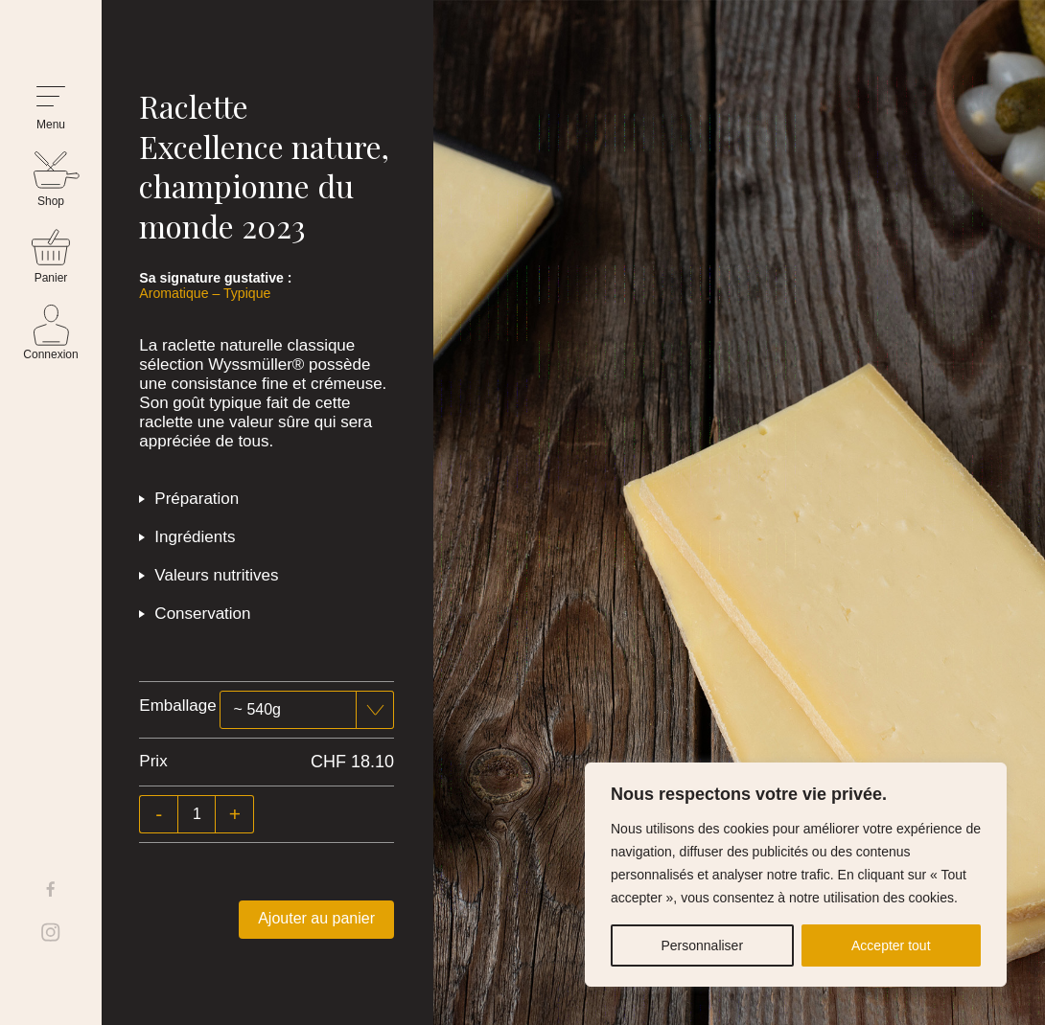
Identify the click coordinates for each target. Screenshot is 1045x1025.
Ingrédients (194, 537)
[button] (51, 108)
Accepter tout (891, 945)
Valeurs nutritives (216, 575)
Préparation (196, 499)
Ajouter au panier (316, 918)
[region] (796, 875)
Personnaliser (702, 945)
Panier (51, 278)
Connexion (50, 354)
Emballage (177, 705)
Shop (50, 201)
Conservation (202, 613)
